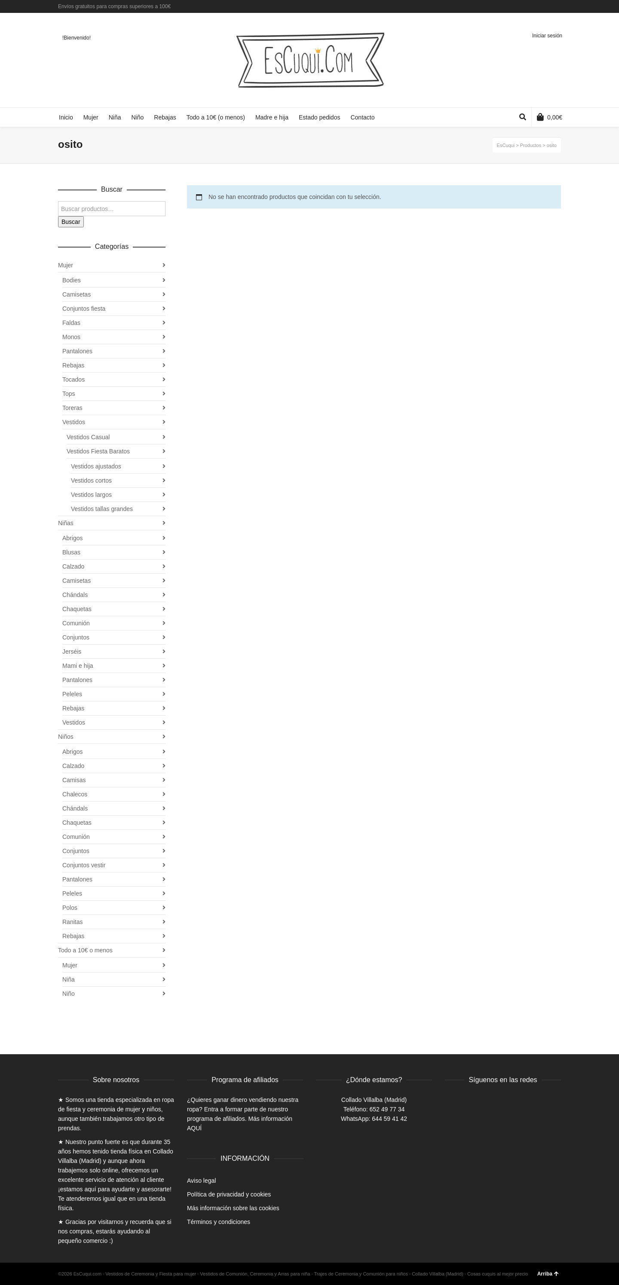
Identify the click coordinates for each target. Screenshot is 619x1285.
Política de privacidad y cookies (229, 1194)
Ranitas (72, 921)
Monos (71, 336)
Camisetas (76, 294)
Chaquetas (77, 609)
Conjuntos (75, 637)
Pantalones (77, 351)
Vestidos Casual (88, 437)
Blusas (71, 552)
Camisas (74, 780)
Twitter (547, 6)
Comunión (76, 623)
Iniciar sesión (547, 36)
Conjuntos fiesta (83, 308)
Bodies (71, 280)
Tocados (73, 379)
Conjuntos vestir (83, 865)
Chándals (75, 594)
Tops (68, 393)
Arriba (548, 1274)
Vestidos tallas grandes (102, 508)
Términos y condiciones (218, 1221)
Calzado (73, 566)
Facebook (535, 6)
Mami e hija (77, 665)
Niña (68, 979)
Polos (69, 907)
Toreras (72, 407)
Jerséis (71, 651)
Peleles (72, 694)
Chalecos (74, 794)
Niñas (66, 523)
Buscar (70, 221)
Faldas (71, 322)
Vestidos (73, 422)
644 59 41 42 (389, 1118)
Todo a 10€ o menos (85, 950)
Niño (68, 993)
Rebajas (73, 365)
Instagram (560, 6)
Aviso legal (201, 1180)
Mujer (65, 265)
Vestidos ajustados (96, 466)
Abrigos (72, 538)
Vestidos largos (91, 494)
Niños (66, 736)
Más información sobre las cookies (233, 1208)
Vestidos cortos (91, 480)
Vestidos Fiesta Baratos (98, 451)
